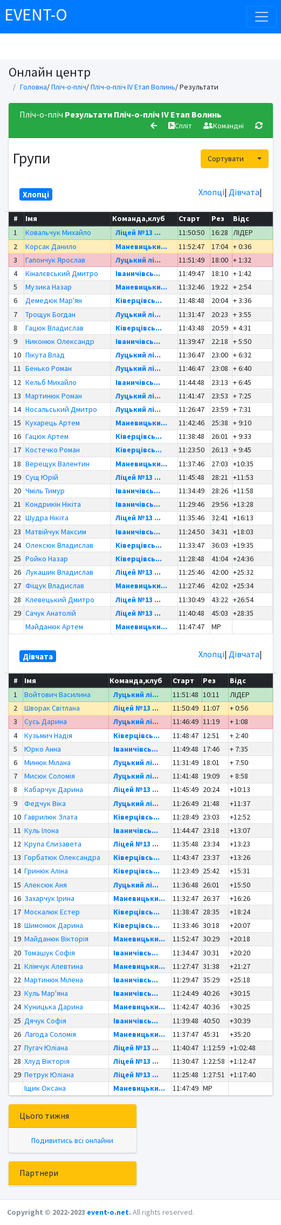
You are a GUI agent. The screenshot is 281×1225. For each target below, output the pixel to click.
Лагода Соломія (50, 1034)
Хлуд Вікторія (47, 1061)
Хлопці (211, 192)
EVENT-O (35, 14)
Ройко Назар (46, 558)
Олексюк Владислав (59, 545)
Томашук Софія (49, 953)
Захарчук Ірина (49, 898)
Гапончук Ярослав (55, 260)
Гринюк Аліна (46, 871)
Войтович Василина (57, 694)
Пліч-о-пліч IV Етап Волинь (133, 87)
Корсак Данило (51, 246)
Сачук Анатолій (50, 613)
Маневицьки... (141, 246)
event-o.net (108, 1212)
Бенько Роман (48, 368)
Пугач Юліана (46, 1047)
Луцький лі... (138, 260)
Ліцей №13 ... (138, 232)
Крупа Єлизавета (52, 844)
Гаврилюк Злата (51, 817)
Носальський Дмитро (61, 409)
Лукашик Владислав (59, 572)
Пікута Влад (45, 355)
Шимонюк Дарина (53, 925)
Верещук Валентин (57, 464)
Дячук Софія (45, 1021)
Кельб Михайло (51, 382)
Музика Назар (48, 287)
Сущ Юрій (41, 477)
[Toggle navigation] (261, 16)
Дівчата (244, 192)
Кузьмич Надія (48, 735)
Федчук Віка (45, 803)
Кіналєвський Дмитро (61, 273)
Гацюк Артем (46, 436)
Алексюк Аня (45, 885)
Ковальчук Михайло (58, 232)
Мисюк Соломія (49, 776)
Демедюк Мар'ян (53, 300)
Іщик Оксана (45, 1088)
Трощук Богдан (50, 314)
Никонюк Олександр (59, 341)
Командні (223, 125)
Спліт (180, 125)
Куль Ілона (41, 830)
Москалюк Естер (52, 912)
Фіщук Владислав (54, 585)
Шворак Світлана (52, 708)
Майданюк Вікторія (56, 939)
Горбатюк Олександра (62, 857)
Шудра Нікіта (46, 517)
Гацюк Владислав (54, 328)
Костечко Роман (52, 450)
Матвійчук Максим (55, 531)
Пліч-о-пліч (68, 87)
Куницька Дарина (53, 1006)
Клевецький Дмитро (59, 599)
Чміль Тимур (45, 490)
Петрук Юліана (49, 1074)
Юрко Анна (42, 749)
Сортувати (226, 158)
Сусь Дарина (45, 721)
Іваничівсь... (137, 273)
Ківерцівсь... (138, 300)
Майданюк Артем (54, 626)
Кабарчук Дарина (53, 789)
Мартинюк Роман (53, 396)
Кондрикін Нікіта (53, 504)
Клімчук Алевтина (53, 966)
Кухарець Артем (52, 423)
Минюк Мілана (47, 762)
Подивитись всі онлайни (72, 1140)
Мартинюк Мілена (53, 980)
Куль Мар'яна (46, 993)
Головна (33, 87)
